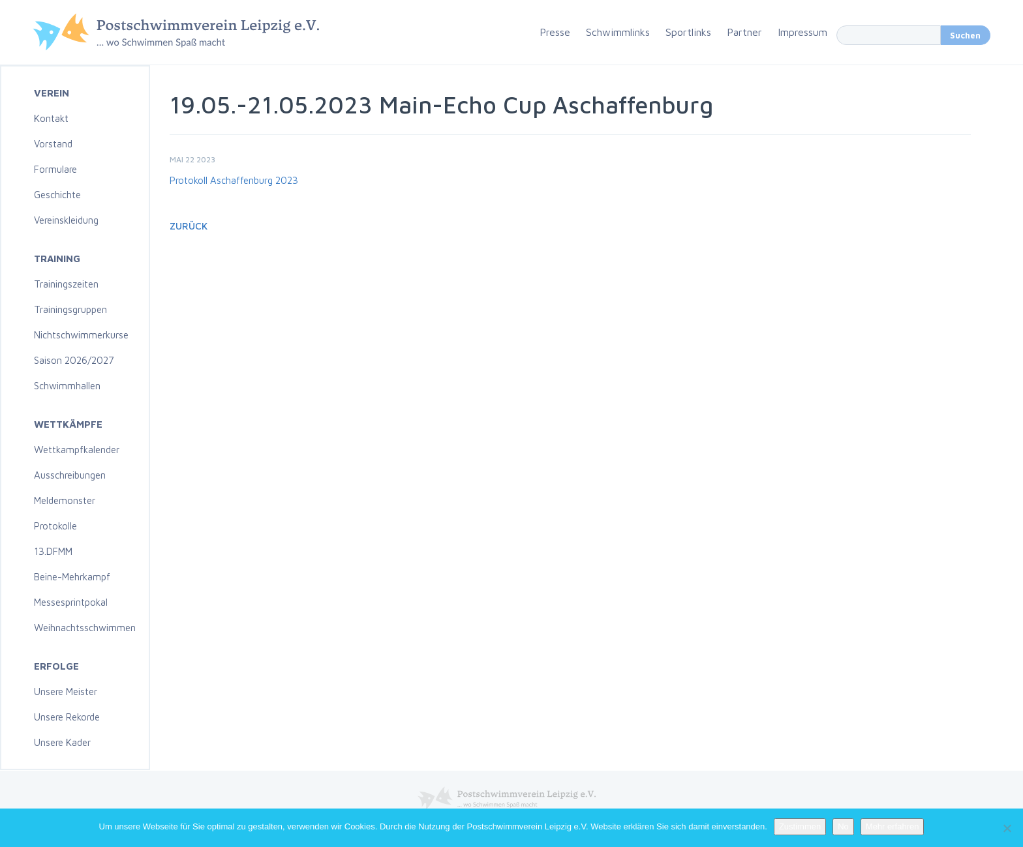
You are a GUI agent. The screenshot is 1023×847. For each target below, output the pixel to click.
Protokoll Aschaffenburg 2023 (234, 180)
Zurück (188, 225)
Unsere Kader (62, 742)
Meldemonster (64, 500)
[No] (1006, 828)
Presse (555, 32)
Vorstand (53, 143)
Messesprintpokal (71, 602)
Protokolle (55, 525)
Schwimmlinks (618, 32)
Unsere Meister (65, 691)
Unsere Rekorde (67, 716)
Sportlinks (688, 32)
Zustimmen (800, 826)
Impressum (802, 32)
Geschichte (57, 194)
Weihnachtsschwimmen (85, 627)
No (843, 826)
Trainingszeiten (66, 284)
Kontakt (51, 118)
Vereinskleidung (66, 220)
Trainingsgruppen (70, 309)
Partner (744, 32)
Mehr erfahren (892, 826)
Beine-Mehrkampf (72, 576)
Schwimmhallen (67, 385)
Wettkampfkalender (76, 449)
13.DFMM (53, 551)
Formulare (55, 169)
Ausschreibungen (70, 475)
